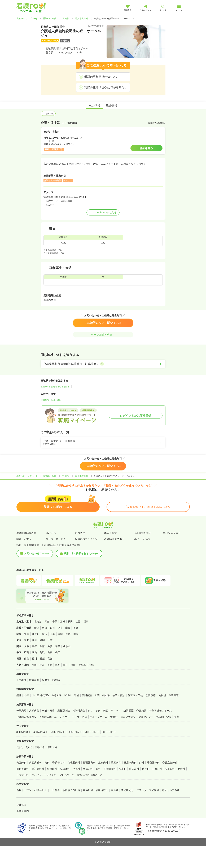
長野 (75, 627)
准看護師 (34, 680)
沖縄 (91, 664)
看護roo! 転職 (49, 18)
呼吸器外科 (153, 762)
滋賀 (49, 646)
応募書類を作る (142, 532)
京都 (34, 646)
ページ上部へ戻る (103, 334)
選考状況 (80, 532)
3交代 (29, 747)
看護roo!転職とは (26, 532)
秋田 (70, 621)
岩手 (54, 621)
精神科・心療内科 (152, 768)
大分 (65, 664)
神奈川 (35, 634)
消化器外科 (22, 768)
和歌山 (67, 646)
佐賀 (42, 664)
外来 (26, 695)
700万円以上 (92, 732)
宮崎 (73, 664)
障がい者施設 (128, 716)
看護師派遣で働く (114, 539)
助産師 (56, 680)
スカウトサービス (56, 539)
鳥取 (42, 652)
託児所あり (127, 790)
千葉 (52, 634)
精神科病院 (79, 710)
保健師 (45, 680)
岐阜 (34, 640)
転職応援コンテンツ (86, 539)
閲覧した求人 (24, 539)
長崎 (49, 664)
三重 (49, 640)
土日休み (55, 790)
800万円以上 (109, 732)
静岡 (42, 640)
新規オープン (24, 790)
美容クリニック (112, 710)
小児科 (76, 768)
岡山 (34, 652)
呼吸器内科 (58, 762)
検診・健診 (118, 695)
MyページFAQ (142, 539)
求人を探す (110, 532)
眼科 (98, 768)
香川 (34, 658)
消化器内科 (74, 762)
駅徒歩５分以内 (71, 790)
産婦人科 (88, 768)
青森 (47, 621)
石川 (52, 627)
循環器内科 (89, 762)
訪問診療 (151, 695)
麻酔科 (181, 768)
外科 (141, 762)
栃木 (68, 634)
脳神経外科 (38, 768)
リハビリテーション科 (44, 774)
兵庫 (42, 646)
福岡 (34, 664)
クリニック (94, 710)
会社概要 (21, 804)
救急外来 (57, 695)
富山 (44, 627)
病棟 (18, 695)
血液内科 (103, 762)
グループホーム (98, 716)
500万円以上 (58, 732)
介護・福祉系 (102, 695)
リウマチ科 (22, 774)
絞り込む (48, 113)
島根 (49, 652)
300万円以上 (23, 732)
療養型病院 (63, 710)
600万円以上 (75, 732)
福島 (86, 621)
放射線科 (170, 768)
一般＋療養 (48, 710)
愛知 (26, 640)
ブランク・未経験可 (148, 790)
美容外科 (21, 762)
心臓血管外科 (169, 762)
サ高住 (114, 716)
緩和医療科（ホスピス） (91, 774)
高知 (49, 658)
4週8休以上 (40, 790)
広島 (26, 652)
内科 (47, 762)
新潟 (36, 627)
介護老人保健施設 (26, 716)
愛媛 (42, 658)
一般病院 (21, 710)
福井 (60, 627)
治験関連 (174, 695)
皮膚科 (122, 768)
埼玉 (44, 634)
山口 (57, 652)
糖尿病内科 (130, 762)
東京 (26, 634)
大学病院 (34, 710)
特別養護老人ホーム (160, 710)
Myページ (51, 532)
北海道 (38, 621)
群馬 (75, 634)
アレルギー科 (67, 774)
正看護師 (21, 680)
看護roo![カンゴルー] (26, 18)
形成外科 (65, 768)
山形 (78, 621)
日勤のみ (40, 747)
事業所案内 (22, 811)
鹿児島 (82, 664)
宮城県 (65, 18)
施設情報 (111, 105)
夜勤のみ (53, 747)
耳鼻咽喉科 (110, 768)
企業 (176, 716)
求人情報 (94, 105)
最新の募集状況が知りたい (101, 76)
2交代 (19, 747)
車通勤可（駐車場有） (51, 400)
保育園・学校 (135, 695)
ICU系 (67, 695)
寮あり (114, 790)
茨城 (60, 634)
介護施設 (141, 710)
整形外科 (52, 768)
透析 (76, 695)
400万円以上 (40, 732)
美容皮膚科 (35, 762)
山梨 (67, 627)
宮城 (62, 621)
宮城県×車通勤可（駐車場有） (55, 386)
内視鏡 (162, 695)
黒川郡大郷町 (81, 18)
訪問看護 (87, 695)
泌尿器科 (134, 768)
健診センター (146, 716)
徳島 (26, 658)
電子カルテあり (170, 790)
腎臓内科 (116, 762)
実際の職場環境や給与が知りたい (105, 87)
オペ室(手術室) (40, 695)
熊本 (57, 664)
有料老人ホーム (48, 716)
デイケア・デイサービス (73, 716)
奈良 (57, 646)
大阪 (26, 646)
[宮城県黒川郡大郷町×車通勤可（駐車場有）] (103, 364)
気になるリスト (172, 532)
